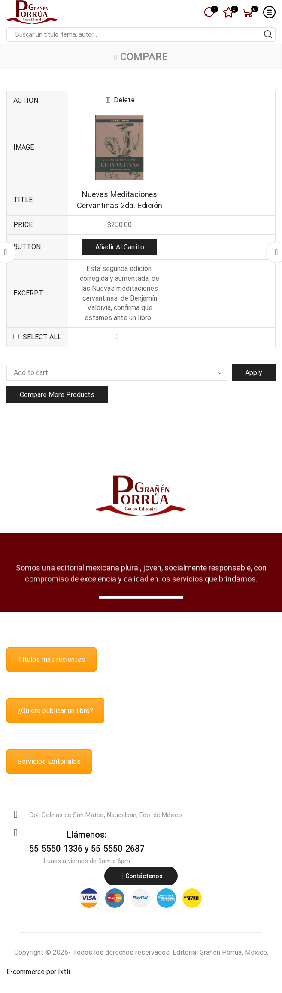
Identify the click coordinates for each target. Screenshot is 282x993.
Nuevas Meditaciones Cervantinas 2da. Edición (119, 200)
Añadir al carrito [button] (119, 247)
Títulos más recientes (51, 659)
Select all (42, 337)
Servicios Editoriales (49, 761)
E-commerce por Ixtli (38, 972)
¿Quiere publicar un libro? (55, 711)
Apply (253, 373)
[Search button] (268, 34)
